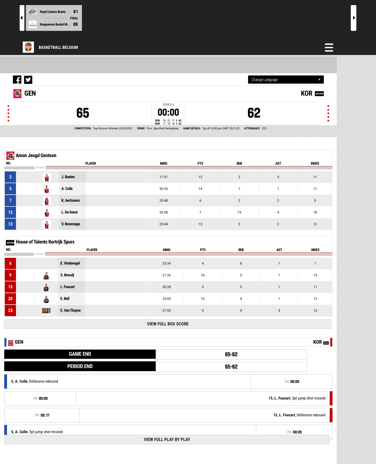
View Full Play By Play (167, 439)
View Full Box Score (168, 324)
